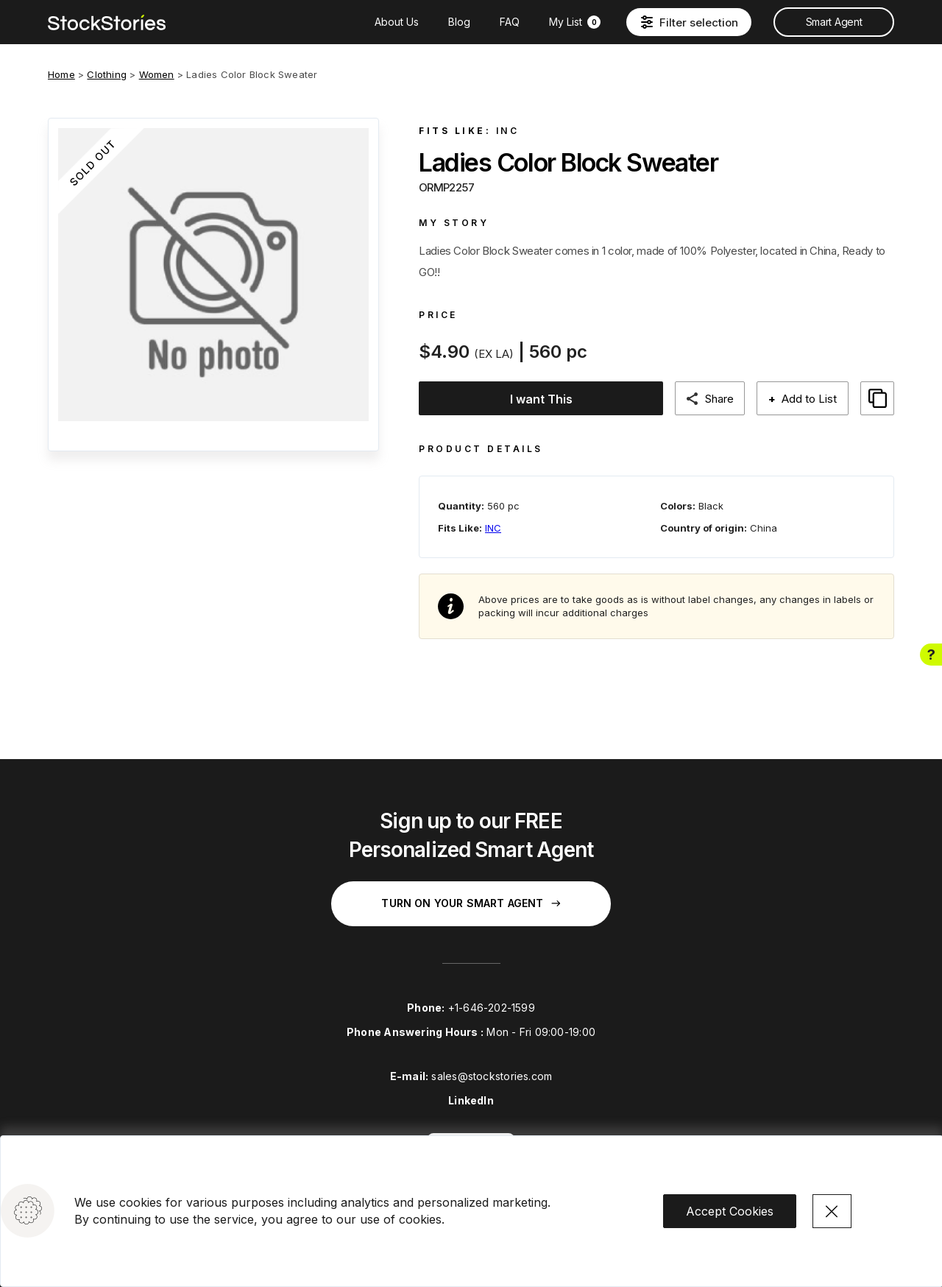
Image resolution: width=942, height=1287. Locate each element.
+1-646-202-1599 (491, 1007)
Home (61, 74)
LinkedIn (471, 1100)
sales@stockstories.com (491, 1076)
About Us (397, 21)
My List (575, 21)
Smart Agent (834, 21)
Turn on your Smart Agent (470, 903)
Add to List (810, 398)
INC (508, 130)
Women (156, 74)
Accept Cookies (729, 1210)
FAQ (510, 21)
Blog (459, 21)
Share (726, 399)
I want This (544, 399)
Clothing (107, 74)
